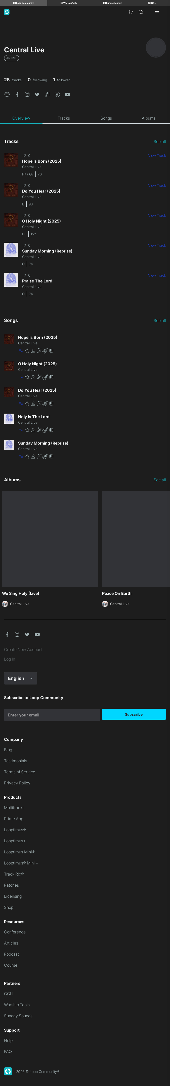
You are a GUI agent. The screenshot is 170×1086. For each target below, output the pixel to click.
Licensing (13, 896)
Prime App (13, 818)
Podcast (11, 954)
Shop (8, 907)
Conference (15, 931)
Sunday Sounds (18, 1015)
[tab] (21, 118)
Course (10, 965)
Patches (11, 885)
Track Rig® (14, 874)
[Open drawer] (157, 12)
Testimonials (15, 760)
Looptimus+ (15, 840)
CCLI (8, 993)
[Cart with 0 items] (131, 12)
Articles (11, 943)
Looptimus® (15, 829)
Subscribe (134, 714)
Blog (8, 749)
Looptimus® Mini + (21, 862)
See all (160, 141)
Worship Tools (17, 1004)
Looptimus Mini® (19, 851)
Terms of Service (19, 771)
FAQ (8, 1051)
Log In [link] (9, 659)
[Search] (141, 12)
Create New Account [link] (23, 649)
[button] (7, 93)
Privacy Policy (17, 782)
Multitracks (14, 807)
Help (8, 1040)
